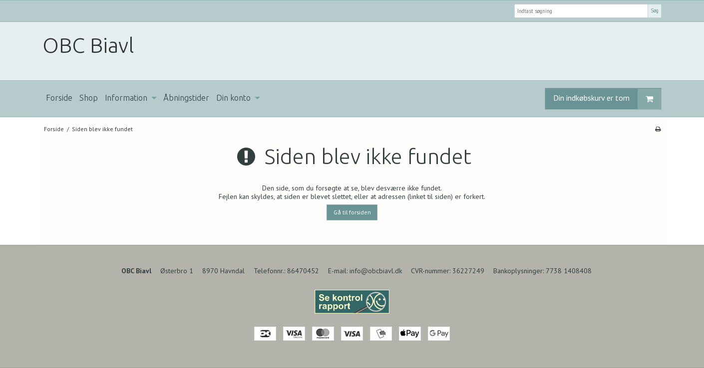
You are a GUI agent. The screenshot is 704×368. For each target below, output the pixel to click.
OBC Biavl (88, 45)
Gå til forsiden (352, 212)
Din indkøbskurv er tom (607, 99)
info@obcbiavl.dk (376, 270)
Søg (655, 10)
